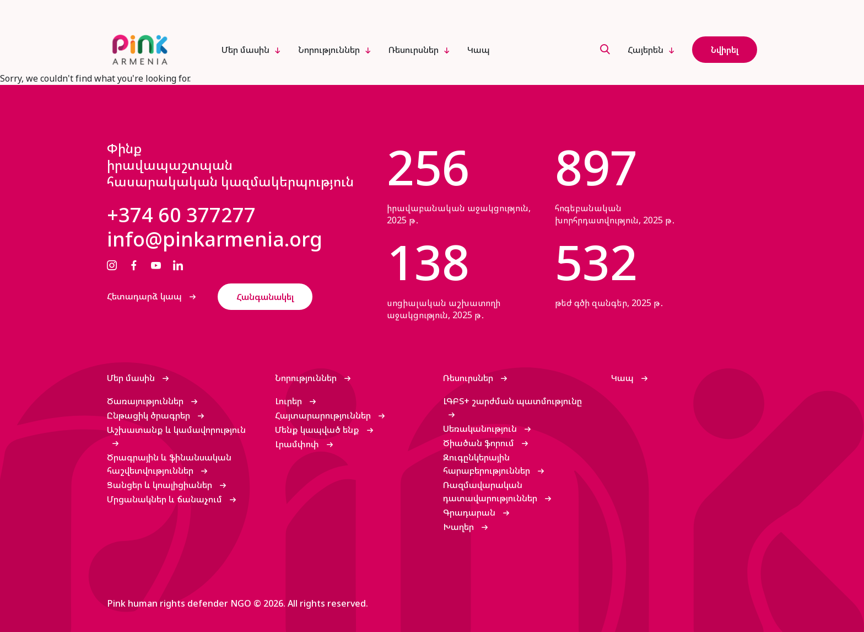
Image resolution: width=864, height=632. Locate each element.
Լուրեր (289, 401)
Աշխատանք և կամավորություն (176, 430)
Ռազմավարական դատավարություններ (491, 491)
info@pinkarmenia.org (214, 239)
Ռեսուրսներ (413, 50)
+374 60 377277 (181, 215)
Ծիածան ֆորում (479, 443)
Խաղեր (459, 527)
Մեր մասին (245, 50)
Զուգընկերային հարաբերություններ (487, 463)
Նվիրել (724, 50)
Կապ (478, 50)
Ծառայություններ (146, 401)
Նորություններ (329, 50)
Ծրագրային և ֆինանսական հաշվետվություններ (169, 463)
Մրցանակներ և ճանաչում (165, 499)
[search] (605, 49)
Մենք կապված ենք (318, 430)
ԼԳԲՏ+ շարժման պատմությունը (512, 401)
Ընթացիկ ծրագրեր (149, 415)
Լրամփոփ (298, 444)
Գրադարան (470, 512)
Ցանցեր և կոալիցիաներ (160, 485)
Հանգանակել (265, 297)
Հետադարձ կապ (145, 296)
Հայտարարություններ (324, 415)
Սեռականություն (481, 428)
